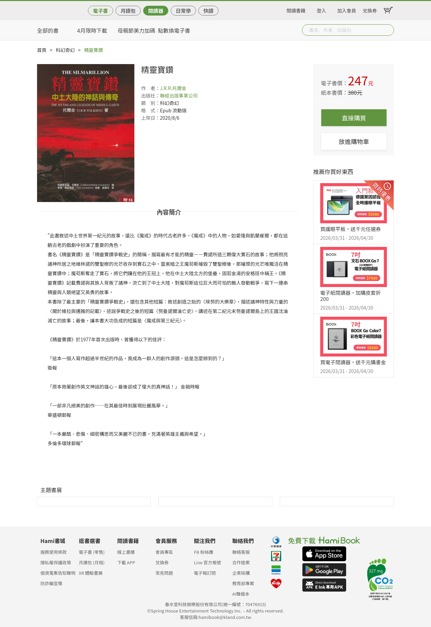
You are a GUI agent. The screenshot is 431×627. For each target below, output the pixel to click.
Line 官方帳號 (207, 562)
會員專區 (164, 552)
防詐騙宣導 (51, 583)
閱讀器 (155, 10)
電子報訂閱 (205, 573)
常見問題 (164, 573)
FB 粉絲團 (203, 552)
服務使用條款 (53, 552)
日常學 (183, 10)
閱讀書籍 (296, 9)
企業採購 (241, 573)
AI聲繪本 (241, 594)
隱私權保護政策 (55, 562)
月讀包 (128, 10)
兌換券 (370, 9)
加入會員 (346, 9)
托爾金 (179, 88)
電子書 (100, 10)
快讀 (208, 10)
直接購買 (354, 117)
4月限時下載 (92, 30)
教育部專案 (243, 583)
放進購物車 (354, 141)
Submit (388, 30)
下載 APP (126, 562)
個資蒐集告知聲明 (57, 573)
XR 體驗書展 (91, 573)
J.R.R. (166, 88)
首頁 (41, 50)
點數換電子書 (174, 30)
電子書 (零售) (92, 552)
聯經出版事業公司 (179, 95)
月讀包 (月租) (92, 562)
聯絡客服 (241, 552)
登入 (321, 9)
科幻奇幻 (65, 50)
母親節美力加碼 (136, 30)
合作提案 (241, 562)
